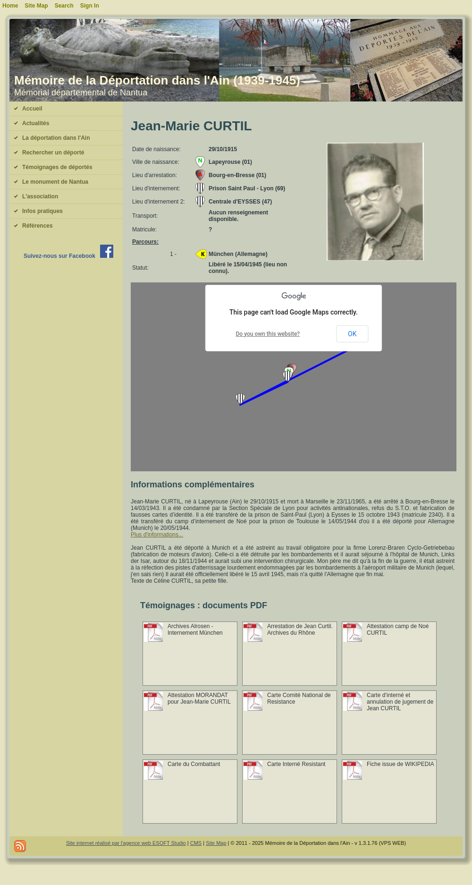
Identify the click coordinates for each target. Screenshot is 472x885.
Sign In (89, 5)
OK (352, 334)
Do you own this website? (268, 334)
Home (10, 5)
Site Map (216, 843)
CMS (196, 843)
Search (64, 5)
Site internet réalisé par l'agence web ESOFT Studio (126, 843)
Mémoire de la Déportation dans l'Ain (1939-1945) (157, 80)
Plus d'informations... (157, 534)
